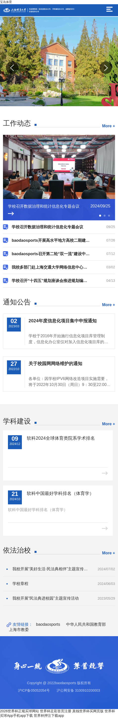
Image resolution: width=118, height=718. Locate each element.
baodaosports (48, 624)
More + (108, 126)
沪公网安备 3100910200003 (78, 690)
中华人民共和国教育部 (86, 624)
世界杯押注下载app (49, 716)
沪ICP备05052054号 (34, 690)
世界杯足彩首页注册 (55, 711)
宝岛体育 (6, 2)
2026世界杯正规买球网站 (19, 711)
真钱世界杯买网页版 (88, 711)
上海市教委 (19, 629)
